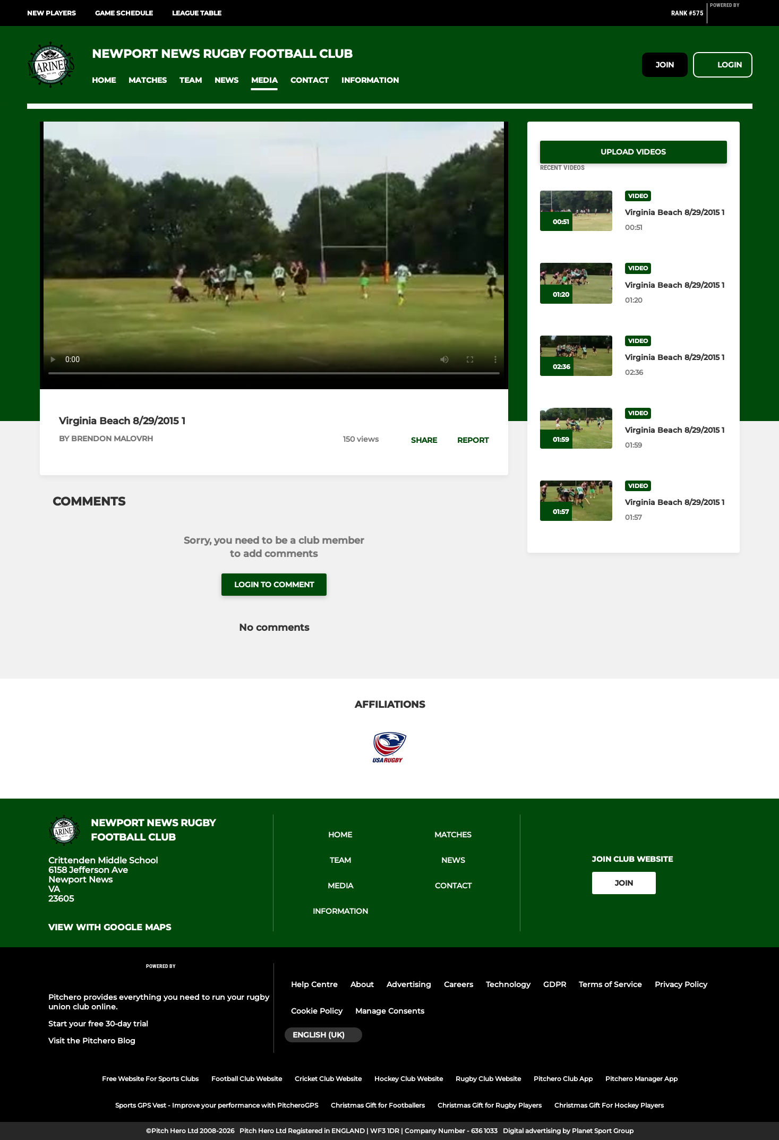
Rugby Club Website (488, 1079)
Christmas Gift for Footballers (378, 1105)
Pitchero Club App (563, 1079)
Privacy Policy (681, 984)
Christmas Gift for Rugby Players (490, 1105)
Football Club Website (246, 1079)
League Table (196, 13)
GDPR (554, 984)
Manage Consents (389, 1011)
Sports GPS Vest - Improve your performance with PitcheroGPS (216, 1105)
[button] (103, 80)
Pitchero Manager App (641, 1079)
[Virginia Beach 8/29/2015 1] (576, 223)
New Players (51, 13)
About (362, 984)
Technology (508, 984)
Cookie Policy (317, 1011)
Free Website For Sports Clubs (150, 1079)
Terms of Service (610, 984)
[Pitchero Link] (731, 17)
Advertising (409, 984)
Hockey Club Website (408, 1079)
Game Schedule (124, 13)
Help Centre (314, 984)
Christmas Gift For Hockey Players (609, 1105)
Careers (458, 984)
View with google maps (109, 927)
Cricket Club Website (328, 1079)
